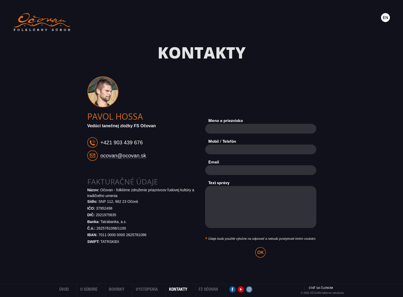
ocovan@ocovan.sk (123, 155)
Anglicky (385, 17)
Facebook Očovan (232, 289)
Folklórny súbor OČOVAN (42, 22)
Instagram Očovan (249, 289)
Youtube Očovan (241, 289)
